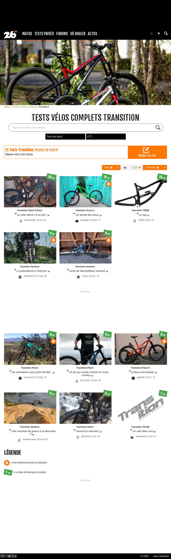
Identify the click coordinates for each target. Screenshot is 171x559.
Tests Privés (44, 33)
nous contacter (161, 556)
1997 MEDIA (10, 556)
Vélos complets (28, 106)
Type (136, 167)
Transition (44, 106)
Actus (92, 33)
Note (108, 167)
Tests (16, 106)
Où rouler (77, 33)
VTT (89, 136)
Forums (62, 33)
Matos (27, 33)
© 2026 (144, 556)
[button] (159, 33)
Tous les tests (54, 136)
